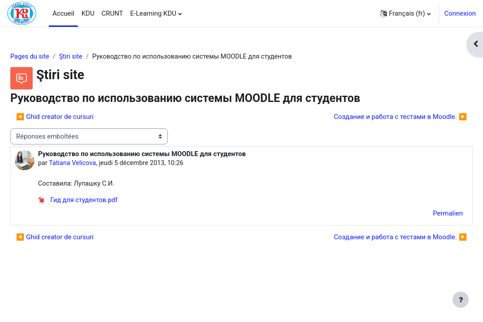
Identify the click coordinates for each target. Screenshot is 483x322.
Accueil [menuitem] (63, 13)
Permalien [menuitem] (426, 215)
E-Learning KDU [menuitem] (153, 13)
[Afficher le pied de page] (461, 300)
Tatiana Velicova (95, 164)
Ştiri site (94, 57)
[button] (405, 13)
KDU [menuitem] (87, 13)
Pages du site (52, 57)
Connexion (460, 13)
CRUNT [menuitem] (112, 13)
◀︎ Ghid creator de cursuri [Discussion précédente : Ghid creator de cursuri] (76, 117)
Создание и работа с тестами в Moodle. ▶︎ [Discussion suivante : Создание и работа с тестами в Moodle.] (378, 117)
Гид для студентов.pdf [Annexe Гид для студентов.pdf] (100, 202)
